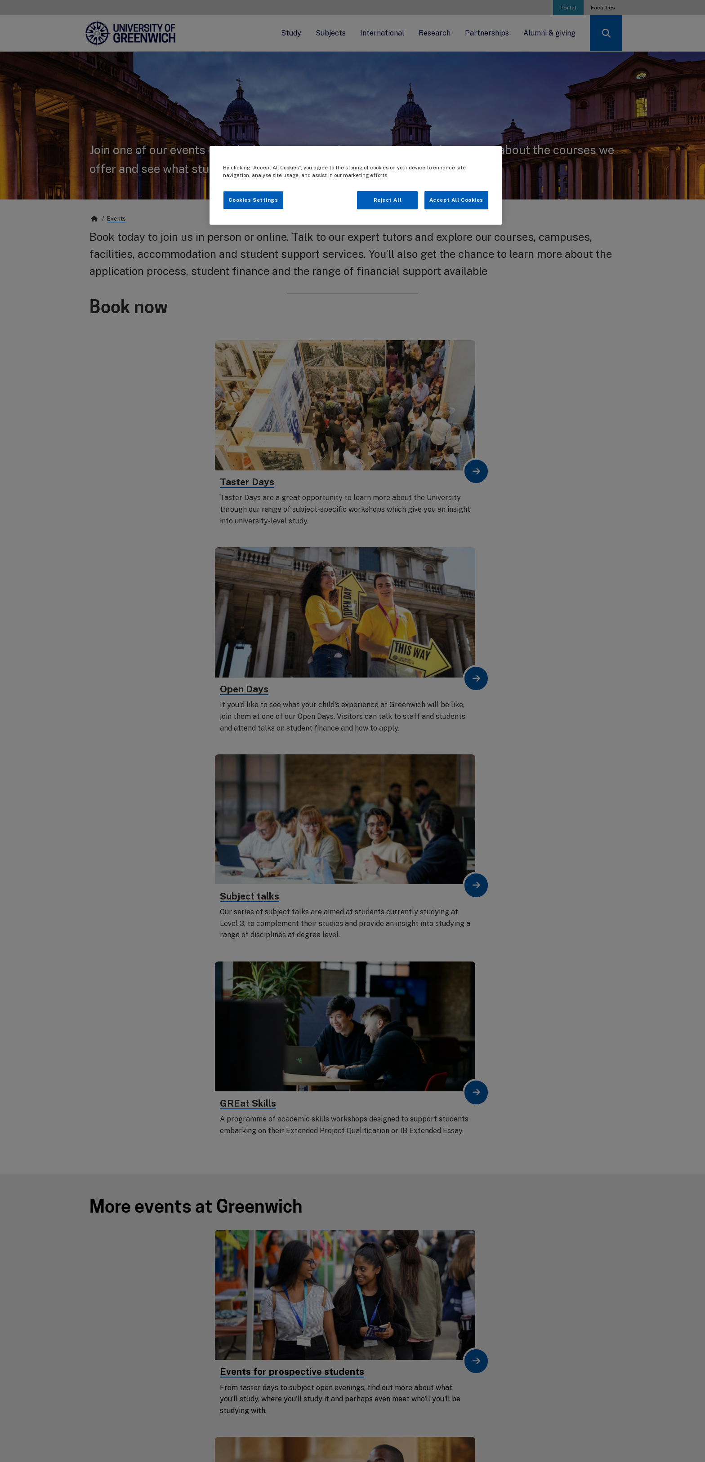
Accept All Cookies (456, 200)
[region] (356, 185)
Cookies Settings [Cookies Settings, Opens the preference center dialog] (253, 200)
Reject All (388, 200)
